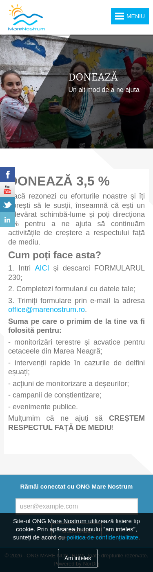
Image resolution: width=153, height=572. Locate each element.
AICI (42, 268)
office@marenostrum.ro (46, 310)
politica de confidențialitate (102, 537)
